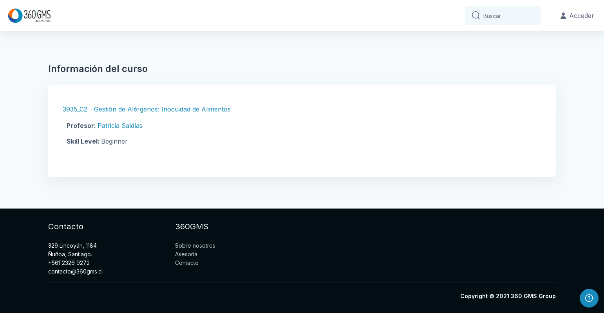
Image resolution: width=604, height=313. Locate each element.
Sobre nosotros (195, 245)
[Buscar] (509, 15)
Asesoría (186, 254)
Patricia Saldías (120, 126)
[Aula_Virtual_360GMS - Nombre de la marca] (29, 15)
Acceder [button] (577, 16)
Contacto (187, 262)
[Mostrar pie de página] (589, 298)
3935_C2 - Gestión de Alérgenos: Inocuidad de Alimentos (147, 109)
